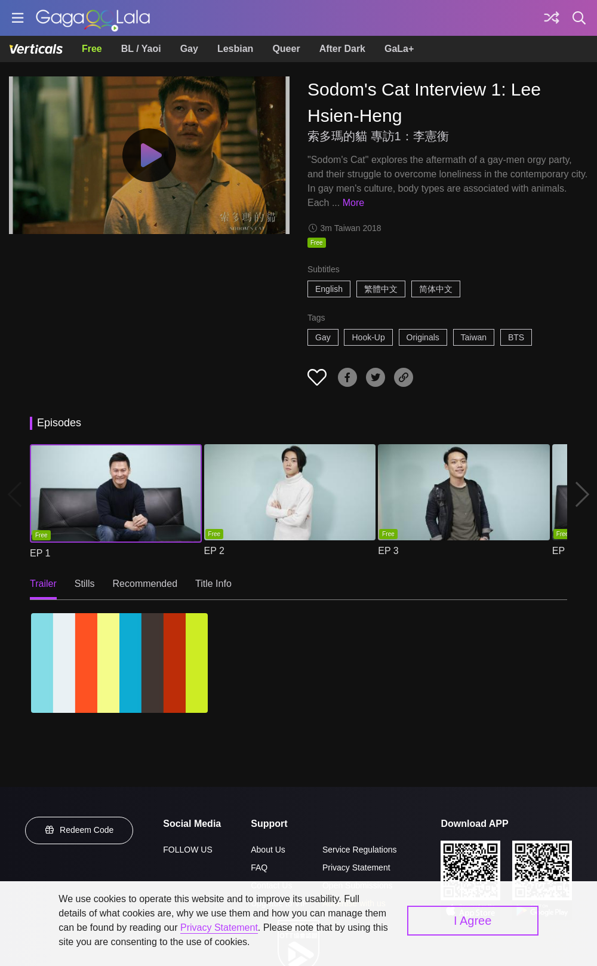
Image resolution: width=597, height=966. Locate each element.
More (353, 203)
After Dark (342, 49)
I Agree (472, 920)
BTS (516, 337)
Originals (423, 337)
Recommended (145, 584)
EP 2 (214, 551)
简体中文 (436, 289)
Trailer (43, 584)
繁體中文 (381, 289)
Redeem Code (79, 830)
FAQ (259, 867)
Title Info (213, 584)
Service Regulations (359, 849)
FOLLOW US (187, 849)
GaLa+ (399, 49)
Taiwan (474, 337)
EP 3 (388, 551)
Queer (286, 49)
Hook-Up (368, 337)
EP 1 (40, 553)
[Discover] (551, 17)
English (329, 289)
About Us (268, 849)
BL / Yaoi (141, 49)
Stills (85, 584)
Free (92, 49)
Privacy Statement (356, 867)
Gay (189, 49)
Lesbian (235, 49)
